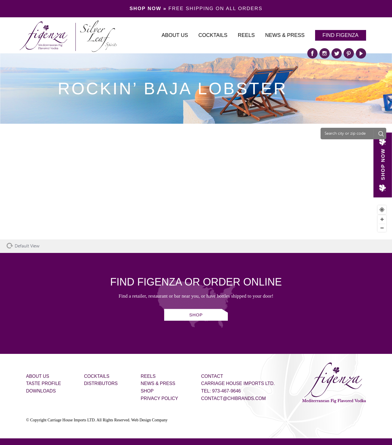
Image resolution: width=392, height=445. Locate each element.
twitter (337, 53)
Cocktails (213, 35)
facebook (312, 53)
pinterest (349, 53)
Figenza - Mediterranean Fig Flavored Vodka (334, 383)
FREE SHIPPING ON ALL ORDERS (196, 8)
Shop (148, 390)
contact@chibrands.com (236, 398)
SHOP (196, 315)
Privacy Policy (161, 398)
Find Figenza (341, 35)
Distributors (102, 383)
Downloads (41, 390)
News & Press (284, 35)
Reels (246, 35)
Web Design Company (149, 420)
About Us (175, 35)
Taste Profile (44, 383)
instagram (324, 53)
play (361, 53)
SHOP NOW (383, 164)
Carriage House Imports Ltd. (240, 383)
